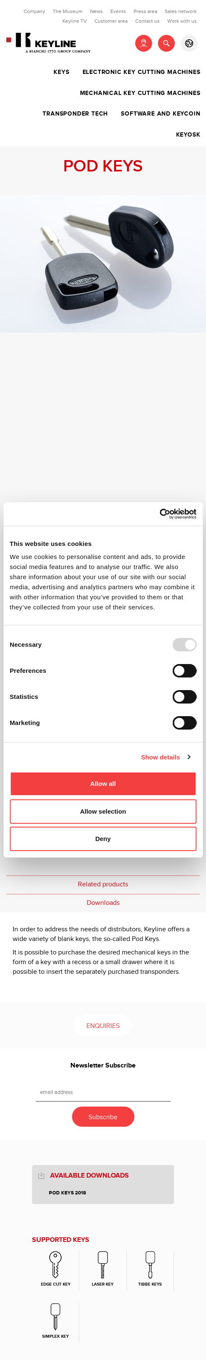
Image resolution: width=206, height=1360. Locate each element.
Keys (61, 72)
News (96, 11)
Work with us (182, 21)
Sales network (181, 11)
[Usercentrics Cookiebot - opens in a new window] (159, 514)
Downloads (103, 903)
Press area (145, 11)
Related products (103, 884)
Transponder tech (75, 114)
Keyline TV (74, 21)
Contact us (147, 21)
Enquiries (103, 1026)
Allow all (103, 783)
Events (118, 11)
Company (34, 11)
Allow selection (103, 811)
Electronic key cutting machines (142, 72)
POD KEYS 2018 (67, 1193)
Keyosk (188, 135)
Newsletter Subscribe (103, 1066)
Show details (160, 757)
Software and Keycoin (160, 114)
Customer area (111, 21)
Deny (103, 838)
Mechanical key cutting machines (140, 93)
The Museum (68, 11)
